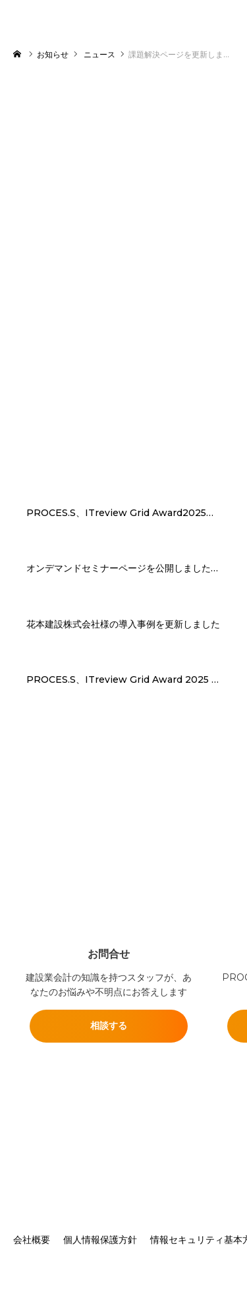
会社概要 (31, 1240)
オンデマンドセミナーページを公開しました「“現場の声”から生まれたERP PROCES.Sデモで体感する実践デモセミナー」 (123, 568)
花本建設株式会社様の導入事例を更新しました (123, 624)
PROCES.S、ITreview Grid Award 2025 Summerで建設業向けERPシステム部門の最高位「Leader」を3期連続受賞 (123, 680)
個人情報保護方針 (100, 1240)
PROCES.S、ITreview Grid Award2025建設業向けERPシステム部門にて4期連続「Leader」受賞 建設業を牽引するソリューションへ (123, 513)
